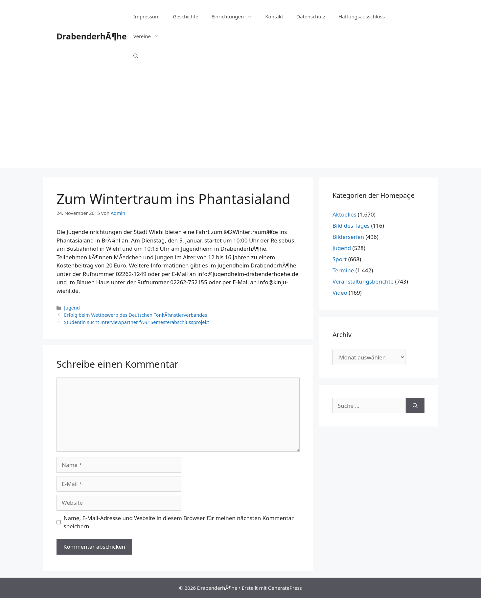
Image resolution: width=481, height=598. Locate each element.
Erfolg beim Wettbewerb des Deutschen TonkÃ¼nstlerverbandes (135, 315)
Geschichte (185, 16)
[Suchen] (415, 406)
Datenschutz (310, 16)
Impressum (146, 16)
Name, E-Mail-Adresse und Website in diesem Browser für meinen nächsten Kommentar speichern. (179, 522)
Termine (343, 270)
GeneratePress (285, 588)
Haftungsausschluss (361, 16)
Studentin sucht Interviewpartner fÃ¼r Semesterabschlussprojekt (136, 322)
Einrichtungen (235, 16)
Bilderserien (348, 237)
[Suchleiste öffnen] (136, 56)
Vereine (149, 36)
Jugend (72, 308)
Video (339, 292)
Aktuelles (344, 214)
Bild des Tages (351, 225)
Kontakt (274, 16)
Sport (339, 259)
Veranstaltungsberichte (363, 281)
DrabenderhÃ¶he (92, 36)
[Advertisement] (240, 122)
